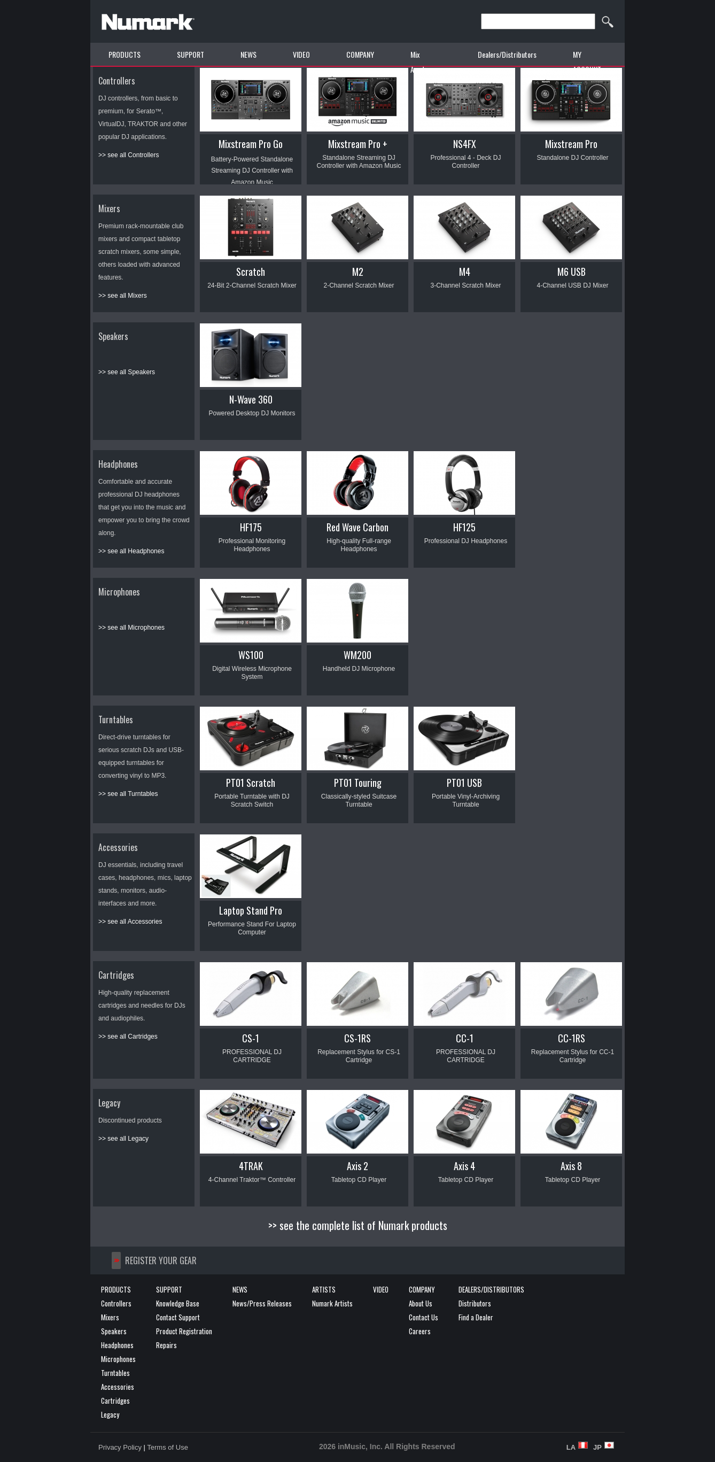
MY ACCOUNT (587, 62)
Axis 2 (357, 1166)
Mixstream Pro (571, 144)
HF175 (251, 527)
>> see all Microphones (131, 627)
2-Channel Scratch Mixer (358, 285)
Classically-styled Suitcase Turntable (359, 800)
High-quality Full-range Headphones (359, 545)
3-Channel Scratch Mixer (465, 285)
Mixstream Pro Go (251, 144)
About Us (420, 1303)
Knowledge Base (177, 1303)
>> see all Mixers (122, 295)
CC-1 (464, 1038)
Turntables (115, 719)
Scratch (250, 272)
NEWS (248, 54)
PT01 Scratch (250, 783)
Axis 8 (571, 1166)
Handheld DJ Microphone (359, 668)
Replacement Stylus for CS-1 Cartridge (358, 1056)
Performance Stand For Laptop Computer (252, 928)
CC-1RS (571, 1038)
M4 (464, 272)
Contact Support (178, 1317)
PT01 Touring (358, 783)
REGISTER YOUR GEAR (161, 1260)
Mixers (109, 208)
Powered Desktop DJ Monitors (251, 413)
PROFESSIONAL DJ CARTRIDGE (252, 1056)
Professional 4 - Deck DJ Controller (465, 161)
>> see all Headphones (131, 551)
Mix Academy (423, 62)
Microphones (119, 591)
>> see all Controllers (128, 155)
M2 (357, 272)
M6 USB (571, 272)
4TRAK (251, 1166)
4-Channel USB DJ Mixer (572, 285)
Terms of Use (167, 1447)
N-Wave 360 (251, 399)
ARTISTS (324, 1289)
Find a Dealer (475, 1317)
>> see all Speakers (126, 372)
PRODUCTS (124, 54)
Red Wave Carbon (357, 527)
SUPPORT (190, 54)
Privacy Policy (120, 1447)
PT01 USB (464, 783)
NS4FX (464, 144)
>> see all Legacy (123, 1138)
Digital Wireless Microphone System (252, 672)
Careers (420, 1331)
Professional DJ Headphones (465, 541)
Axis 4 (464, 1166)
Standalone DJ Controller (572, 157)
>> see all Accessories (130, 921)
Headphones (118, 464)
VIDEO (301, 54)
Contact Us (423, 1317)
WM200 (357, 655)
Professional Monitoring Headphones (252, 545)
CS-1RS (357, 1038)
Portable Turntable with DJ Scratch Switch (252, 800)
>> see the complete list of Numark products (357, 1225)
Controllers (116, 80)
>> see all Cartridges (128, 1036)
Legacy (109, 1102)
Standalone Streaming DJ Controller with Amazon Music (358, 161)
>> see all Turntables (128, 794)
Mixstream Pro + (357, 144)
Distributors (474, 1303)
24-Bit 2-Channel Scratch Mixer (252, 285)
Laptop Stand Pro (250, 910)
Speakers (113, 336)
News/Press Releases (262, 1303)
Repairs (166, 1345)
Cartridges (116, 975)
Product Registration (184, 1331)
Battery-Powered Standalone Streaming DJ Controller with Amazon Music (252, 171)
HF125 (464, 527)
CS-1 (250, 1038)
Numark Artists (332, 1303)
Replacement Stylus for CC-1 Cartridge (572, 1056)
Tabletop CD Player (358, 1179)
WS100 (250, 655)
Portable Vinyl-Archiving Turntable (466, 800)
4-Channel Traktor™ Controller (252, 1179)
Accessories (118, 847)
